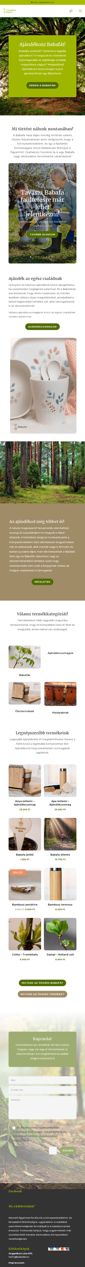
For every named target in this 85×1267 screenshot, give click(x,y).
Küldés (68, 1152)
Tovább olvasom (42, 236)
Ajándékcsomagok (42, 326)
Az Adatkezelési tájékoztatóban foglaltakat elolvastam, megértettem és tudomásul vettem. (39, 1136)
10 (54, 256)
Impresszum (16, 1262)
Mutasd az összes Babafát (42, 982)
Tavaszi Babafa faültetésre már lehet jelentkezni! (42, 206)
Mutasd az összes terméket (42, 994)
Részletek (42, 581)
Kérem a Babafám (43, 85)
